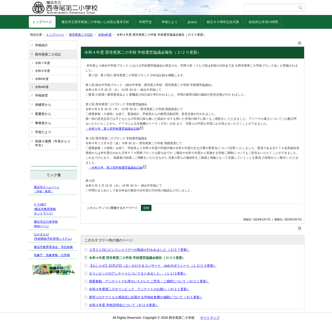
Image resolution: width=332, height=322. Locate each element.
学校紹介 (41, 45)
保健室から (43, 104)
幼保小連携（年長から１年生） (53, 143)
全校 (146, 208)
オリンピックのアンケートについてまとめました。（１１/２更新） (138, 273)
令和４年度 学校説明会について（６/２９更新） (124, 305)
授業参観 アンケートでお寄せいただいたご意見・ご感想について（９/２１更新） (149, 281)
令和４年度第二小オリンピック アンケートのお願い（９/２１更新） (139, 289)
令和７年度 (42, 63)
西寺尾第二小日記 (81, 34)
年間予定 (145, 22)
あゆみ (192, 22)
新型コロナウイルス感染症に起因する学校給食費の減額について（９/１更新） (146, 297)
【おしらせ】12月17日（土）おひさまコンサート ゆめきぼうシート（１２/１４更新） (152, 265)
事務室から (43, 123)
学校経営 (41, 95)
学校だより (170, 22)
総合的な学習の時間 (263, 22)
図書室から (43, 114)
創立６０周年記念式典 (223, 22)
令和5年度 (42, 79)
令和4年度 (105, 34)
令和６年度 (42, 71)
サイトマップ (209, 317)
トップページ (42, 22)
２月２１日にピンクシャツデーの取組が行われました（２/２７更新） (139, 250)
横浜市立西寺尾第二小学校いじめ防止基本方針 (95, 22)
